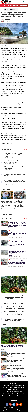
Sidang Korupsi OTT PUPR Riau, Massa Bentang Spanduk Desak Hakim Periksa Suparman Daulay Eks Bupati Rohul (17, 224)
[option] (7, 201)
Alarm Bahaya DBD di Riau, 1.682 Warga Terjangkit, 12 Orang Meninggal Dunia (14, 307)
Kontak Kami (16, 398)
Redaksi (14, 394)
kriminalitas (13, 9)
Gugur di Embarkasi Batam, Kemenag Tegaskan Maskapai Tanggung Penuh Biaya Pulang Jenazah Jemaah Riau (14, 313)
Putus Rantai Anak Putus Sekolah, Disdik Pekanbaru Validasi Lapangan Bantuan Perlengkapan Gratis (14, 319)
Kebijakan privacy (11, 396)
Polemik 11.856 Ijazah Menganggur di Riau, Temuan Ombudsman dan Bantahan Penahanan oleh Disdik (7, 203)
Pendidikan (23, 6)
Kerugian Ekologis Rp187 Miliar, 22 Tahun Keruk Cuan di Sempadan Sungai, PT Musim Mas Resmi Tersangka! (17, 234)
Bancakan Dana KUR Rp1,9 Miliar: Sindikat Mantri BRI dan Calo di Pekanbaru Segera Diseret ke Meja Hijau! (17, 263)
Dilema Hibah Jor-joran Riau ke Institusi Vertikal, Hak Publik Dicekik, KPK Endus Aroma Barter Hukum (17, 253)
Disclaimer (20, 396)
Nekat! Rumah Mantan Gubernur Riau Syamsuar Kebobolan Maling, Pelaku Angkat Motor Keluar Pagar (17, 244)
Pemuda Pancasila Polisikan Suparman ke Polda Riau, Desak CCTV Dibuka (14, 302)
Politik (10, 6)
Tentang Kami (7, 394)
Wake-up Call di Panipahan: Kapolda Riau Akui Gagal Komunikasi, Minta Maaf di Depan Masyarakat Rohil (19, 203)
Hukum (15, 6)
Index (25, 149)
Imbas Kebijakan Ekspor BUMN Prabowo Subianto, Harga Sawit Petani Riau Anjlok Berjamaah (14, 297)
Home (3, 6)
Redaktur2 (7, 19)
